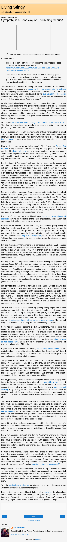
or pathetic (61, 89)
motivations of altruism (19, 485)
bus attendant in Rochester (54, 94)
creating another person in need (45, 464)
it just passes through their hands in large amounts (31, 320)
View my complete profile (20, 534)
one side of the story (53, 382)
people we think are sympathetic (41, 89)
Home (33, 516)
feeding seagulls (8, 411)
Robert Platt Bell (20, 528)
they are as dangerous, (32, 236)
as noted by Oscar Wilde (48, 349)
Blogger (38, 540)
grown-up (48, 492)
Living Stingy (13, 7)
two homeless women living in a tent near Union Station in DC (38, 123)
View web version (33, 521)
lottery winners (19, 151)
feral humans (7, 139)
